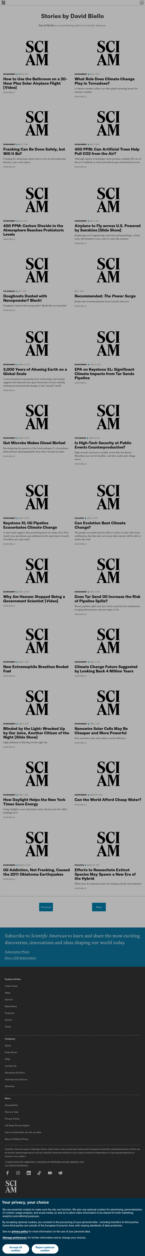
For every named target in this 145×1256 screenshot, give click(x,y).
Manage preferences (15, 1237)
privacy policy (20, 1231)
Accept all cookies (15, 1249)
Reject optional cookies (45, 1249)
